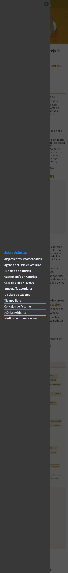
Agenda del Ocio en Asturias (22, 265)
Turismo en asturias (17, 271)
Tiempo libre (12, 300)
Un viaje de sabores (17, 294)
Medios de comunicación (20, 318)
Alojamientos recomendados (23, 259)
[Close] (46, 4)
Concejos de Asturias (17, 306)
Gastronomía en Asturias (20, 277)
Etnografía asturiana (18, 288)
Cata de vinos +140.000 (19, 283)
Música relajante (15, 312)
